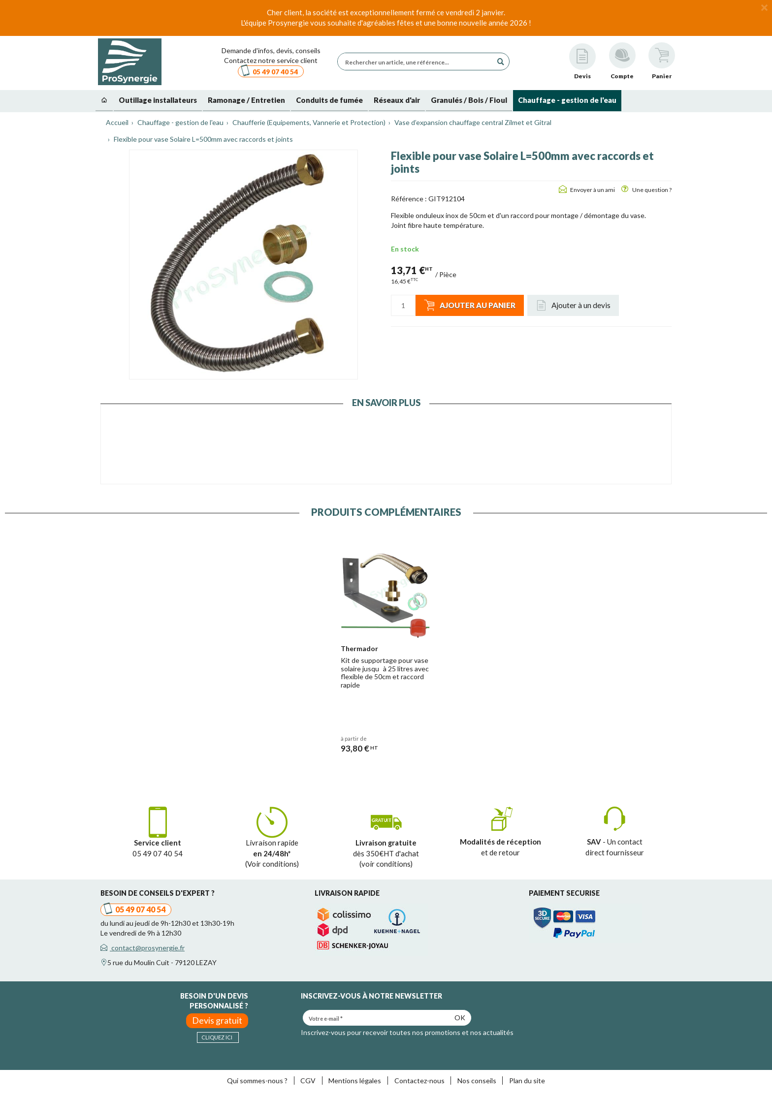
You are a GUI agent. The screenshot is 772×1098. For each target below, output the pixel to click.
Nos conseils (476, 1080)
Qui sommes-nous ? (257, 1080)
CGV (308, 1080)
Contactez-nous (419, 1080)
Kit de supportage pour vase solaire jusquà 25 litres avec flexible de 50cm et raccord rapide (385, 672)
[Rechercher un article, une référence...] (417, 61)
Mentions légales (354, 1080)
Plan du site (527, 1080)
